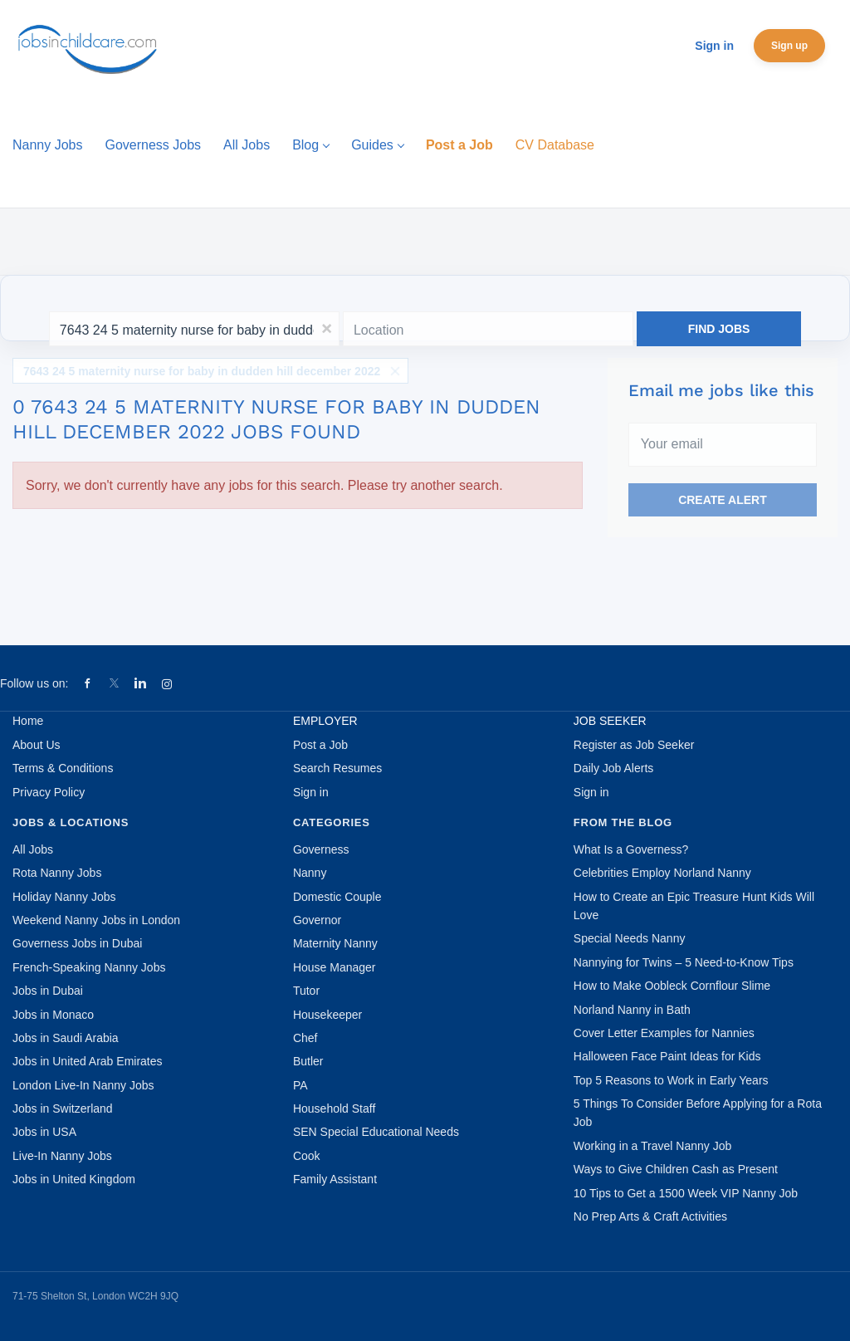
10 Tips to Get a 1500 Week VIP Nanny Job (686, 1193)
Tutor (306, 990)
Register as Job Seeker (634, 744)
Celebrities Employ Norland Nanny (662, 872)
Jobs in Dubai (47, 990)
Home (27, 720)
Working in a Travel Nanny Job (652, 1146)
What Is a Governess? (631, 849)
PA (300, 1085)
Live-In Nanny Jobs (62, 1155)
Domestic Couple (337, 896)
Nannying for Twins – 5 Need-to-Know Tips (684, 962)
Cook (306, 1155)
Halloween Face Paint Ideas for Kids (667, 1056)
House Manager (334, 967)
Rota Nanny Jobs (56, 872)
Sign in (714, 45)
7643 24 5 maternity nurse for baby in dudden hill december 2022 (201, 371)
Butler (308, 1061)
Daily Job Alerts (613, 768)
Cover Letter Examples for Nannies (664, 1033)
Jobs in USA (44, 1131)
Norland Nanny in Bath (632, 1009)
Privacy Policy (48, 792)
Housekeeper (327, 1014)
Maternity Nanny (335, 943)
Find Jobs (719, 328)
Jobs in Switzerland (62, 1108)
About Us (36, 744)
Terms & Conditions (62, 768)
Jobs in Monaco (53, 1014)
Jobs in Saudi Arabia (65, 1038)
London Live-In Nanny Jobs (83, 1085)
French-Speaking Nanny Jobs (88, 967)
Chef (305, 1038)
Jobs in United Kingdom (73, 1179)
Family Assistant (335, 1179)
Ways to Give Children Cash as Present (676, 1169)
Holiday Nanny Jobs (64, 896)
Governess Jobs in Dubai (77, 943)
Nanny (309, 872)
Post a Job (320, 744)
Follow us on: (34, 683)
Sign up (789, 45)
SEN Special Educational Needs (376, 1131)
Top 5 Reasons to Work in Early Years (671, 1080)
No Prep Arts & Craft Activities (650, 1216)
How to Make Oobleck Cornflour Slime (672, 985)
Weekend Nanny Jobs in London (96, 920)
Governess (321, 849)
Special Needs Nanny (630, 938)
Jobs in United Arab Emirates (87, 1061)
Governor (317, 920)
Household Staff (334, 1108)
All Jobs (32, 849)
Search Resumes (337, 768)
